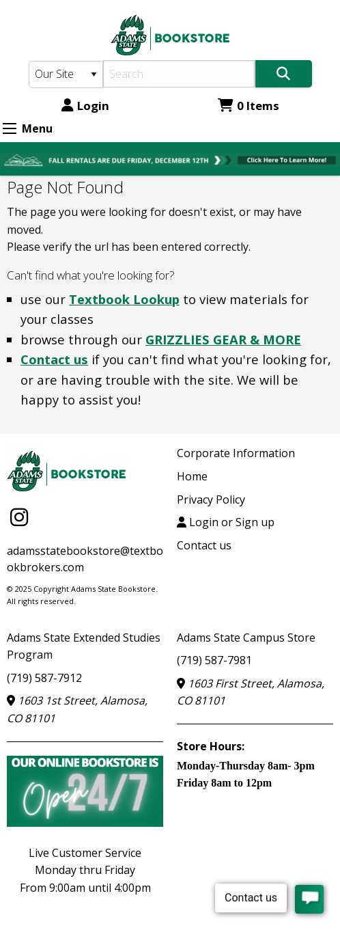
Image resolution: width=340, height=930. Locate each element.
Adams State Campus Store (246, 637)
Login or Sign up (225, 522)
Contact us (54, 359)
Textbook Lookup (124, 298)
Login (85, 105)
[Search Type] (66, 74)
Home (192, 476)
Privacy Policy (211, 499)
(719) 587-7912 (44, 677)
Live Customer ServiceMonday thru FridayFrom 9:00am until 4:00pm (85, 870)
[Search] (179, 73)
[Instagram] (19, 516)
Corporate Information (236, 453)
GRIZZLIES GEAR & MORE (223, 339)
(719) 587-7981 (214, 660)
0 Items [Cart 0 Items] (248, 105)
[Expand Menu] (9, 128)
